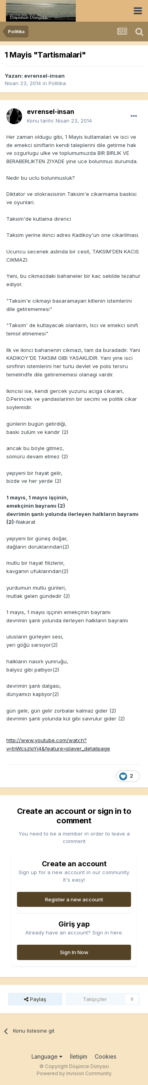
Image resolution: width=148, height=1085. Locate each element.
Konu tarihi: (59, 120)
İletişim (78, 1056)
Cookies (105, 1056)
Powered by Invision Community (74, 1073)
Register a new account (74, 899)
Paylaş (35, 999)
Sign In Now (74, 952)
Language (47, 1056)
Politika (57, 83)
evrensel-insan (44, 76)
